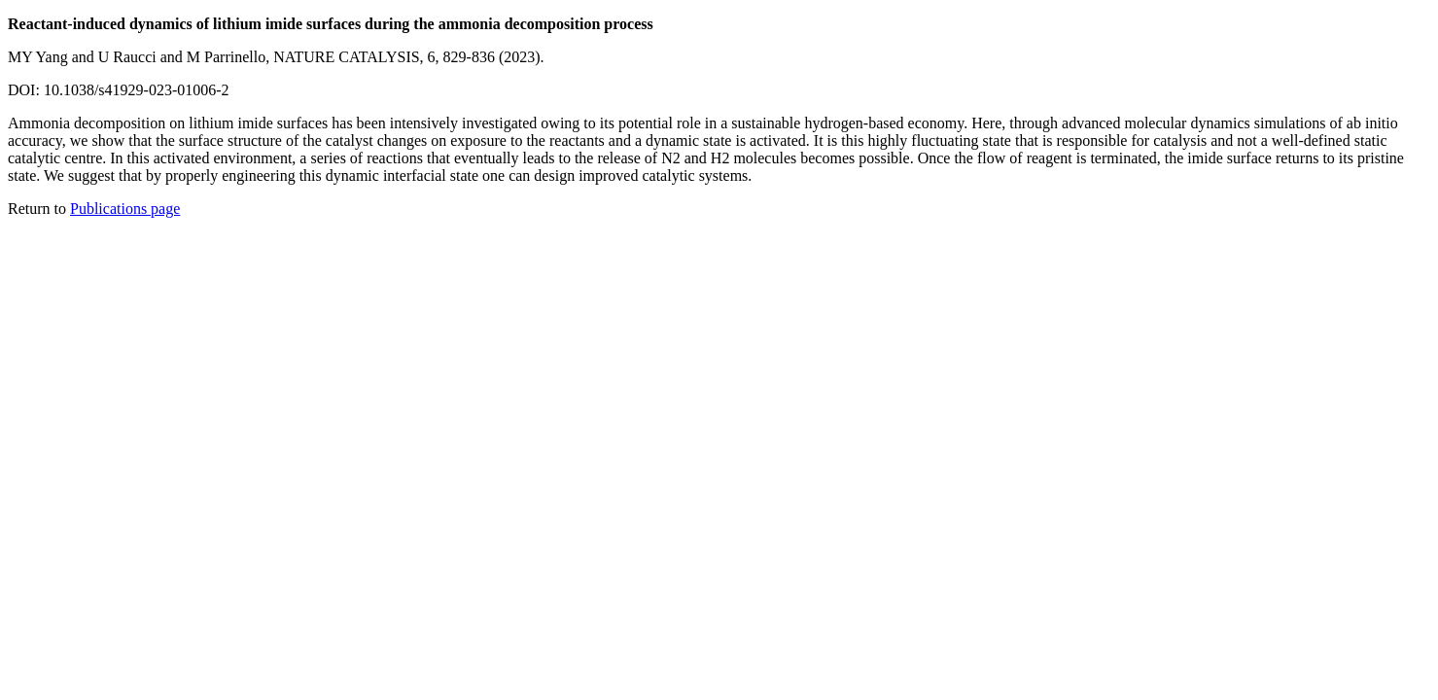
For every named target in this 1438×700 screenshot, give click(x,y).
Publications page (125, 208)
